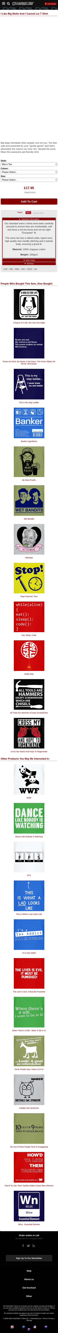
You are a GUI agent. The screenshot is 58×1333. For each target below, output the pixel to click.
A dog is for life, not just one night (29, 323)
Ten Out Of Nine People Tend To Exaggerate (29, 1147)
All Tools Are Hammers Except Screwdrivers (29, 713)
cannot (29, 269)
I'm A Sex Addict (29, 953)
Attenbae (29, 558)
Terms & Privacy (48, 1318)
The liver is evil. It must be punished (29, 992)
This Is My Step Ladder (29, 402)
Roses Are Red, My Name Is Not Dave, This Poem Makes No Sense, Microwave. (29, 362)
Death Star (29, 674)
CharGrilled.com (35, 1318)
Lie (36, 269)
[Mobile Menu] (3, 3)
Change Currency (29, 192)
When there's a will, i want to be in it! (29, 1030)
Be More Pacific (29, 480)
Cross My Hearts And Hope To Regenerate (29, 751)
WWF (29, 798)
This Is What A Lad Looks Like (29, 914)
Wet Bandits (29, 519)
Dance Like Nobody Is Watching (29, 836)
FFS (29, 875)
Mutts (17, 269)
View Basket (52, 4)
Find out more (32, 1315)
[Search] (9, 3)
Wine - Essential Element (29, 1224)
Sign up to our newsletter (29, 1258)
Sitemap (29, 1320)
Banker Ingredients (29, 441)
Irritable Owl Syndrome (29, 1108)
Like (6, 269)
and (23, 269)
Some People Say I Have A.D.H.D (29, 1069)
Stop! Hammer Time (29, 596)
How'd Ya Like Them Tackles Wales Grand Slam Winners (29, 1186)
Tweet (19, 212)
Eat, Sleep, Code (29, 635)
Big (11, 269)
